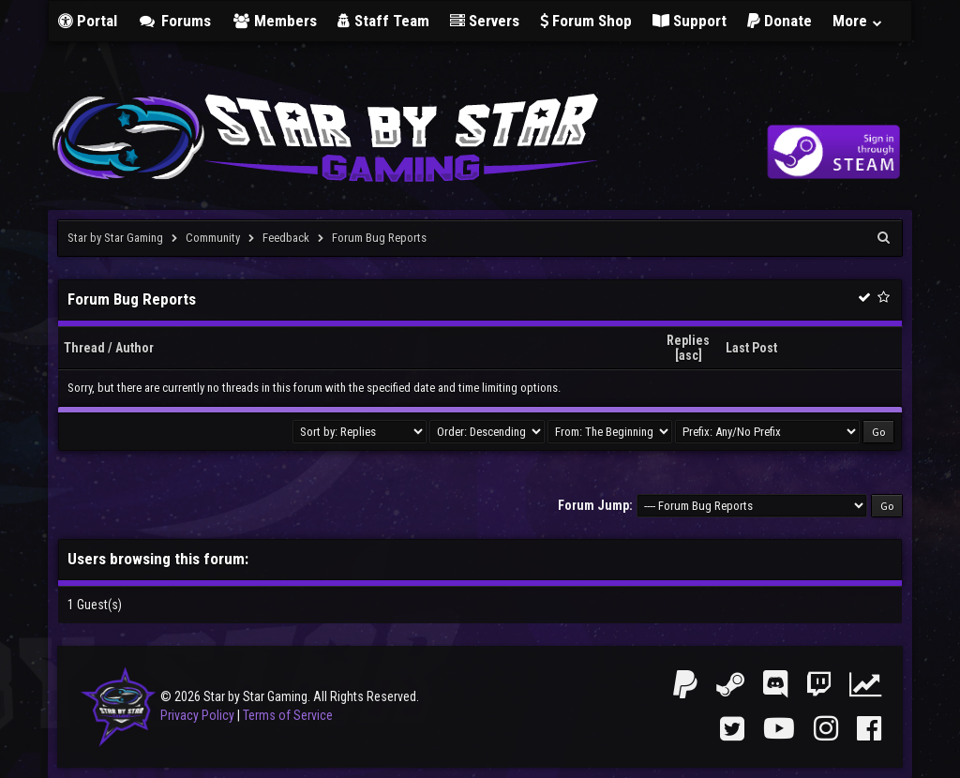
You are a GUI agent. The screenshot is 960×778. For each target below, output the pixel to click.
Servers (484, 20)
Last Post (751, 347)
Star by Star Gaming (115, 238)
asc (688, 355)
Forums (174, 20)
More (857, 20)
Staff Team (383, 20)
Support (689, 20)
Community (213, 238)
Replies (688, 340)
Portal (87, 20)
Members (275, 20)
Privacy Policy (197, 715)
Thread (84, 347)
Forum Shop (586, 20)
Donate (779, 20)
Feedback (285, 238)
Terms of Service (288, 715)
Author (134, 347)
